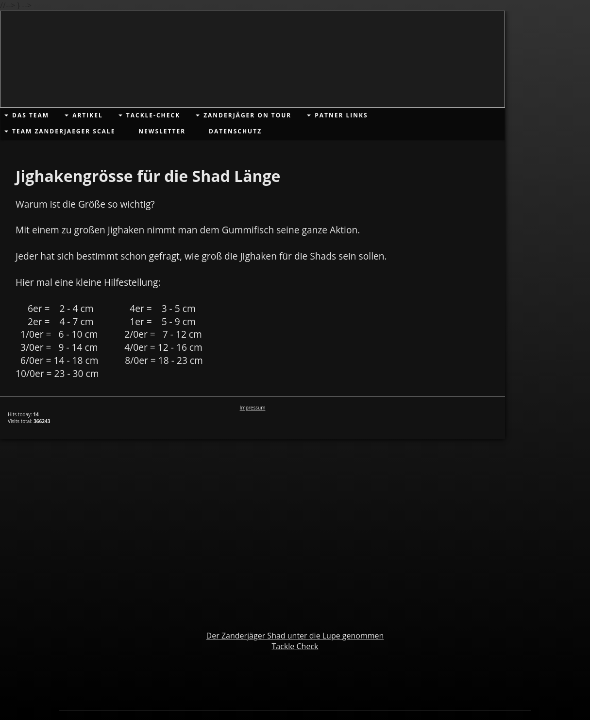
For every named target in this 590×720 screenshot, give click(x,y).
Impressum (253, 407)
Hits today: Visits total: (29, 418)
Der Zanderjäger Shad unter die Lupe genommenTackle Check (295, 641)
